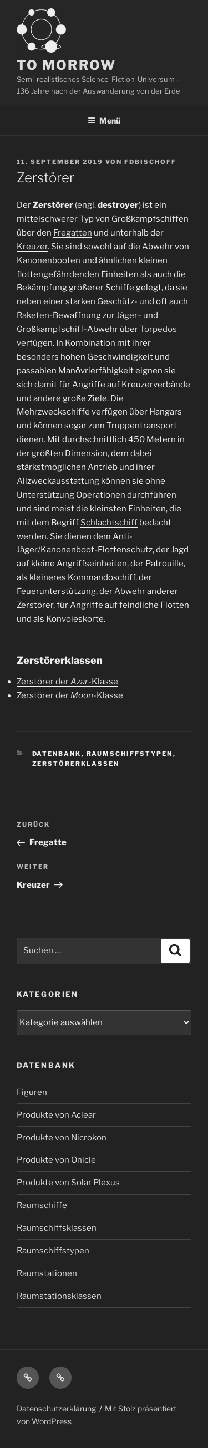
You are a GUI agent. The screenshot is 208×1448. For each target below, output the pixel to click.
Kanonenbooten (48, 260)
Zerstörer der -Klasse (67, 682)
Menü (104, 120)
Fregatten (72, 233)
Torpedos (158, 329)
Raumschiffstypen (130, 754)
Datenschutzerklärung (56, 1408)
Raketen (33, 315)
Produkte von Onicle (56, 1160)
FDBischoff (150, 162)
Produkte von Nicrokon (61, 1138)
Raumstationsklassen (59, 1296)
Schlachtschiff (109, 523)
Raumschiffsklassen (57, 1228)
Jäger (126, 315)
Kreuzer (32, 247)
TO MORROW (66, 65)
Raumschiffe (42, 1205)
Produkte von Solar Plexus (68, 1183)
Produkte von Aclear (56, 1115)
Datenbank (57, 754)
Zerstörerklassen (76, 764)
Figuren (32, 1092)
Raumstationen (47, 1273)
